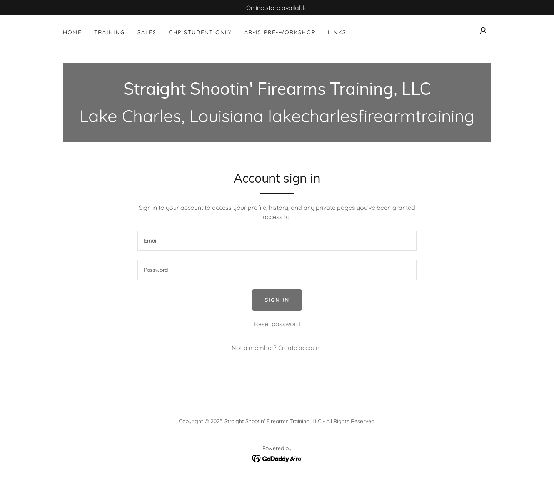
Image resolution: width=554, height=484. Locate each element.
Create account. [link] (300, 348)
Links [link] (337, 32)
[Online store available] (277, 7)
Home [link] (72, 32)
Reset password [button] (277, 324)
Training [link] (109, 32)
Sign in (277, 299)
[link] (277, 92)
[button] (483, 31)
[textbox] (276, 241)
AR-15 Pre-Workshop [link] (279, 32)
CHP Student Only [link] (200, 32)
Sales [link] (147, 32)
